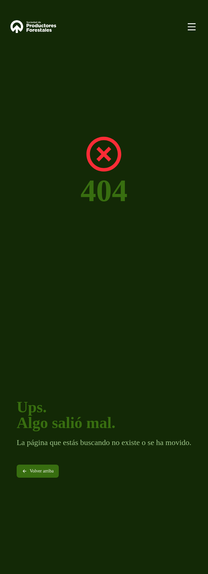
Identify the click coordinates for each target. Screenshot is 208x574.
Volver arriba (38, 471)
